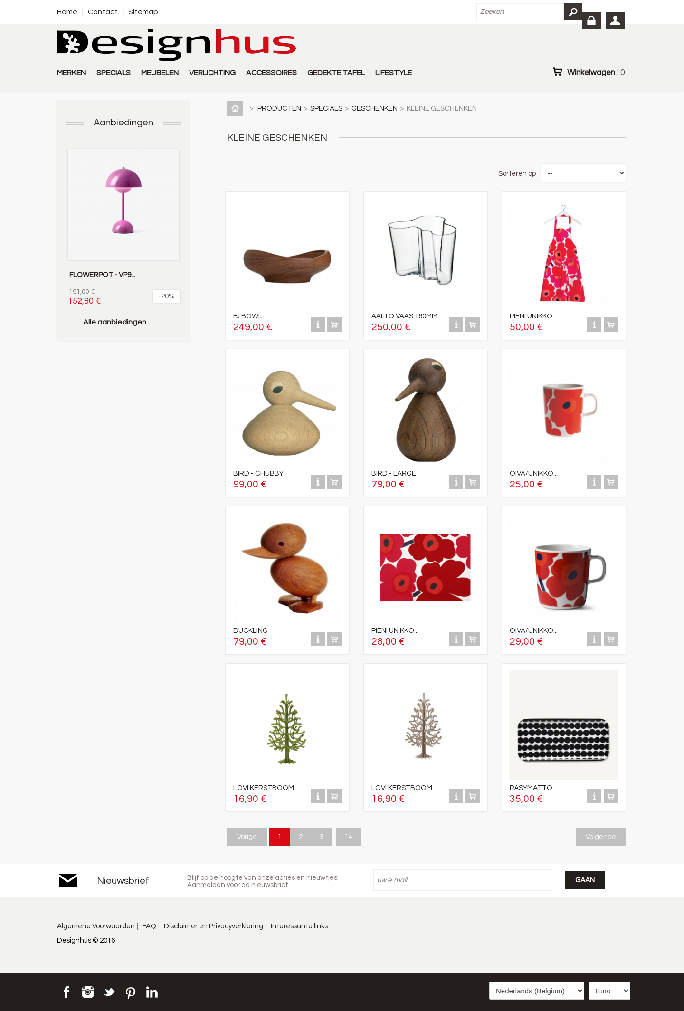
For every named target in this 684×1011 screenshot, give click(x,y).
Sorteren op (517, 173)
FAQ (149, 926)
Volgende (601, 836)
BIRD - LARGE (393, 473)
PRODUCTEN (279, 108)
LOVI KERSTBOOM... (265, 788)
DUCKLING (250, 630)
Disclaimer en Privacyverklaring (213, 926)
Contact (103, 12)
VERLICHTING (212, 72)
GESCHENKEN (375, 108)
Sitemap (143, 12)
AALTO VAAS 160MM (404, 316)
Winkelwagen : (596, 72)
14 (348, 836)
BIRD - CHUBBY (258, 473)
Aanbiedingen (123, 122)
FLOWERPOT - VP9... (102, 274)
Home (67, 12)
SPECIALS (113, 72)
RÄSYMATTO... (533, 788)
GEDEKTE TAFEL (336, 72)
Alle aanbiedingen (114, 322)
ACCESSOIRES (271, 72)
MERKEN (71, 72)
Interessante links (299, 926)
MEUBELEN (160, 72)
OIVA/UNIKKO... (534, 473)
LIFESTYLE (393, 72)
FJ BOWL (247, 316)
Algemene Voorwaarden (96, 926)
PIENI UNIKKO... (533, 316)
